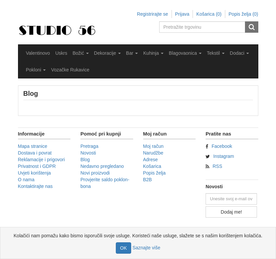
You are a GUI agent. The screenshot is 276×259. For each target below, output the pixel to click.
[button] (80, 53)
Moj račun (153, 146)
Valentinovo (38, 53)
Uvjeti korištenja (34, 173)
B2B (147, 179)
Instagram (223, 156)
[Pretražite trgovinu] (202, 27)
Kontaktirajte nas (35, 186)
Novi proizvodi (95, 173)
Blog (85, 159)
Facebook (222, 146)
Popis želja (154, 173)
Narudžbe (153, 153)
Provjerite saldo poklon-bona (104, 183)
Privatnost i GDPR (37, 166)
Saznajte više (146, 247)
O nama (26, 179)
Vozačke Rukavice (70, 69)
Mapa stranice (32, 146)
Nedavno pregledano (102, 166)
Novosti (88, 153)
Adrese (150, 159)
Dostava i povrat (35, 153)
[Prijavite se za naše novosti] (231, 199)
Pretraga (89, 146)
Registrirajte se (152, 14)
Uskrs (61, 53)
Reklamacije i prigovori (41, 159)
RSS (217, 166)
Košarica (152, 166)
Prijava (182, 14)
